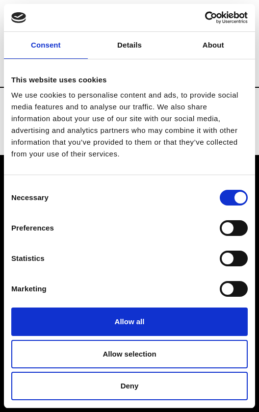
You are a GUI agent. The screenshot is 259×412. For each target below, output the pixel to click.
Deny (130, 386)
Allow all (130, 321)
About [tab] (213, 45)
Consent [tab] (46, 45)
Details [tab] (129, 45)
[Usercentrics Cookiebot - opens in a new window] (205, 17)
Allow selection (129, 354)
